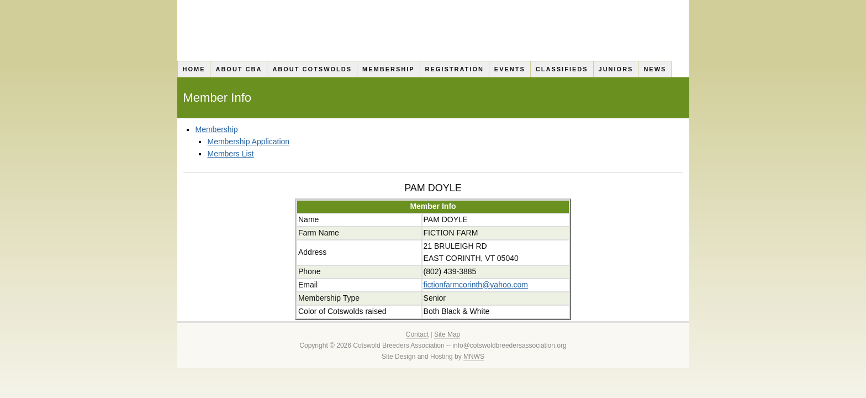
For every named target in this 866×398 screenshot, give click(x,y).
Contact (417, 334)
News (654, 69)
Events (509, 69)
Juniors (616, 69)
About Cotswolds (312, 69)
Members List (230, 153)
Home (193, 69)
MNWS (473, 356)
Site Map (447, 334)
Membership (388, 69)
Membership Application (248, 141)
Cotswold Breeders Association (433, 30)
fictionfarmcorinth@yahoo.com (476, 284)
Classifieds (562, 69)
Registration (454, 69)
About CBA (238, 69)
